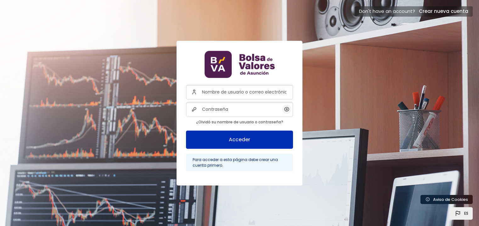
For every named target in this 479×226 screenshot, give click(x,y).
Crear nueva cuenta (443, 11)
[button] (461, 213)
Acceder (239, 139)
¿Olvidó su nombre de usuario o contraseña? (239, 122)
